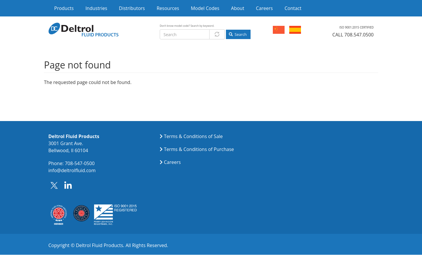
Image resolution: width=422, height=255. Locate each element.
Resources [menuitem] (167, 8)
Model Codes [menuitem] (205, 8)
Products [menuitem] (64, 8)
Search (238, 34)
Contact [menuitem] (293, 8)
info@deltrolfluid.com (72, 170)
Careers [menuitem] (264, 8)
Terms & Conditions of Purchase (199, 149)
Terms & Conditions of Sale (193, 136)
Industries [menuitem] (96, 8)
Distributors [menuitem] (132, 8)
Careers (172, 162)
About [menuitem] (237, 8)
